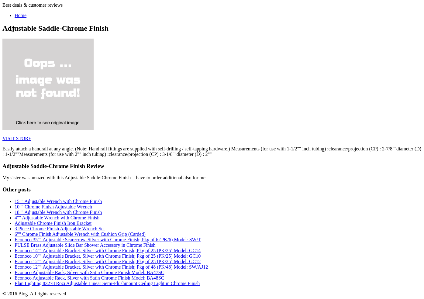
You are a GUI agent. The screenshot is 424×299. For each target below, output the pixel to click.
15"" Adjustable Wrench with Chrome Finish (58, 201)
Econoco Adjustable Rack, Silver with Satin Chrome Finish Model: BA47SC (89, 272)
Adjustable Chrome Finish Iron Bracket (53, 223)
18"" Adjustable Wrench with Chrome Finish (58, 212)
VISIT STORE (16, 138)
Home (20, 15)
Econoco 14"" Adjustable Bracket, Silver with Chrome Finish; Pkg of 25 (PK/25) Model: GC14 (108, 250)
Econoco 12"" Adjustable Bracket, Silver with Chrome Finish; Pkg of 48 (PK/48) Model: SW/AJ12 (111, 267)
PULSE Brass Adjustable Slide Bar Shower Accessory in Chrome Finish (85, 245)
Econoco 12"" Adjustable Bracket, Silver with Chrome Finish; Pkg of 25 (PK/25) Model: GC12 (108, 261)
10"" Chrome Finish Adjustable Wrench (53, 206)
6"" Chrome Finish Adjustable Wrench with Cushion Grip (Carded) (80, 234)
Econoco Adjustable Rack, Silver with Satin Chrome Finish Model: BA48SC (89, 277)
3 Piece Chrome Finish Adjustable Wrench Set (60, 228)
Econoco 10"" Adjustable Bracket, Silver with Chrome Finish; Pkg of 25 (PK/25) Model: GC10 (108, 256)
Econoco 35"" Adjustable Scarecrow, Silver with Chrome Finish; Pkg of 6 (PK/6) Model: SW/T (108, 239)
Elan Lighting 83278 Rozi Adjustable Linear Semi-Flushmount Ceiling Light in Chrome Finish (107, 283)
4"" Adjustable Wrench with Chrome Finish (57, 217)
